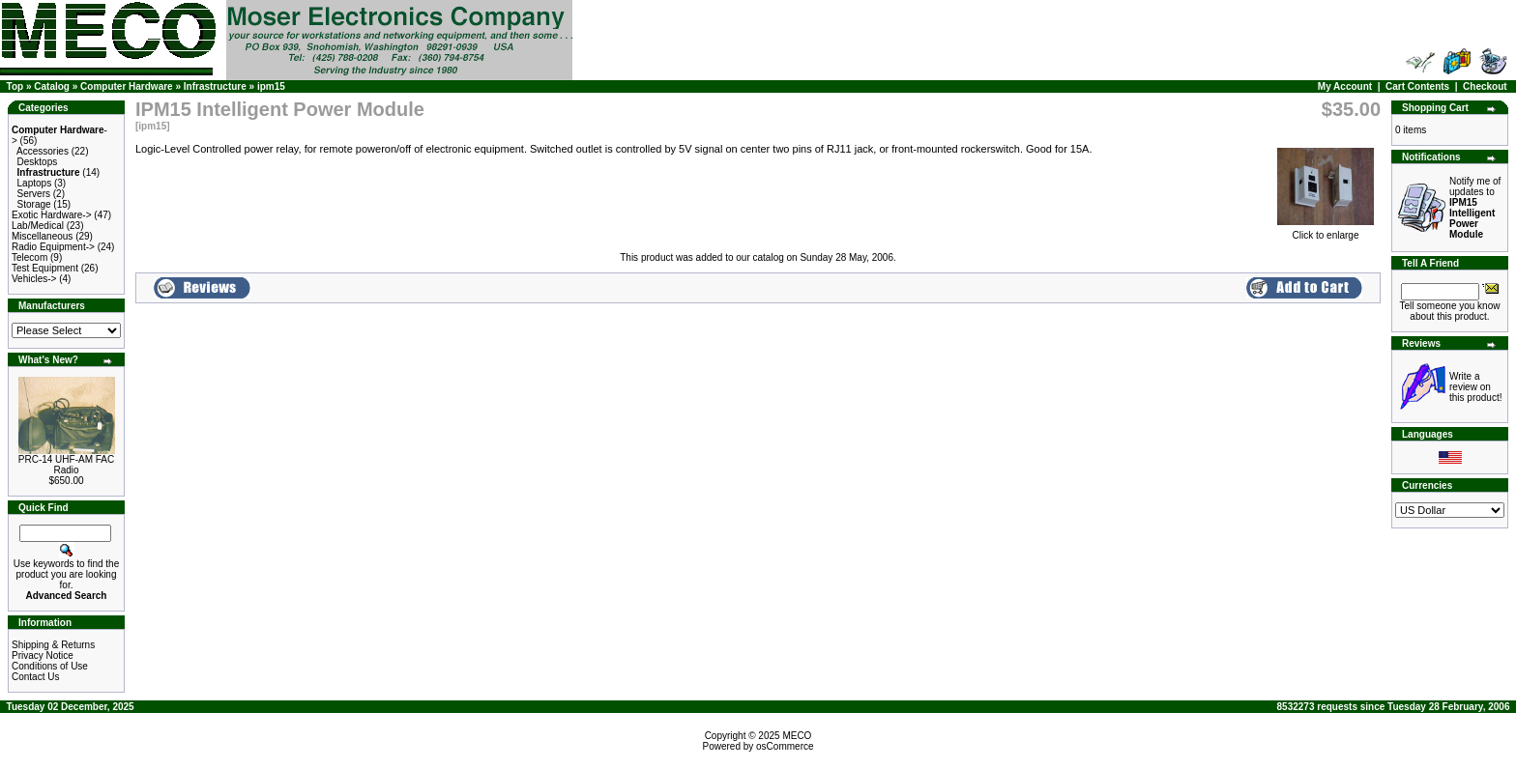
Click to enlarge (1325, 231)
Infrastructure (215, 86)
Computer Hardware (126, 86)
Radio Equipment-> (53, 247)
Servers (33, 193)
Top (15, 86)
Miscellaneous (42, 236)
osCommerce (784, 746)
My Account (1345, 86)
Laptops (34, 183)
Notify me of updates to (1475, 208)
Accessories (42, 151)
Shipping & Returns (53, 645)
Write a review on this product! (1475, 387)
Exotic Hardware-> (52, 215)
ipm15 (271, 86)
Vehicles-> (34, 278)
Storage (34, 204)
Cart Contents (1417, 86)
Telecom (29, 257)
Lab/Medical (38, 225)
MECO (796, 735)
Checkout (1485, 86)
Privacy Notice (42, 655)
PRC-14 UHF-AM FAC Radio (66, 464)
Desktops (37, 162)
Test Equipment (45, 268)
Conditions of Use (50, 666)
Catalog (52, 86)
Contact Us (35, 676)
